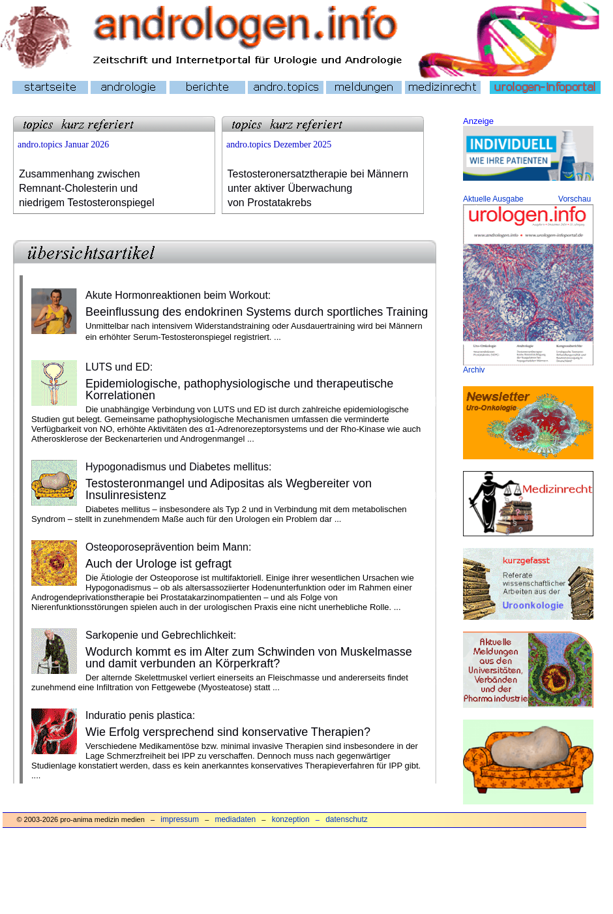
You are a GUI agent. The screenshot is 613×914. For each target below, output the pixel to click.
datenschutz (346, 819)
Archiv (474, 369)
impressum (179, 819)
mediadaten (235, 819)
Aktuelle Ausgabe (493, 199)
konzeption (291, 819)
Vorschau (574, 199)
